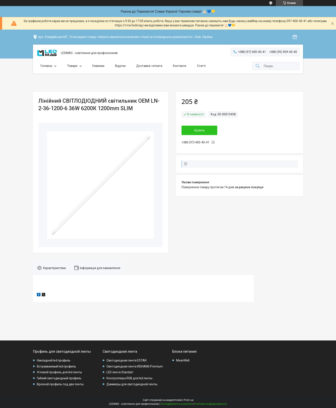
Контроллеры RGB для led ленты (129, 378)
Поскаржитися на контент (176, 403)
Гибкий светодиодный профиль (59, 378)
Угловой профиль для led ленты (59, 372)
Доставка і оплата (149, 66)
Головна (46, 66)
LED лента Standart (119, 372)
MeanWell (182, 360)
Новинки (98, 66)
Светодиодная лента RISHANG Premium (134, 366)
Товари (72, 66)
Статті (201, 66)
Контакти (179, 66)
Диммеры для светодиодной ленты (131, 384)
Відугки (120, 66)
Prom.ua (189, 400)
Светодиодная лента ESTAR (126, 360)
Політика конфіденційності (210, 403)
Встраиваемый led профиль (56, 366)
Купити (199, 130)
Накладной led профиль (53, 360)
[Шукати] (258, 66)
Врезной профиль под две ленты (60, 384)
